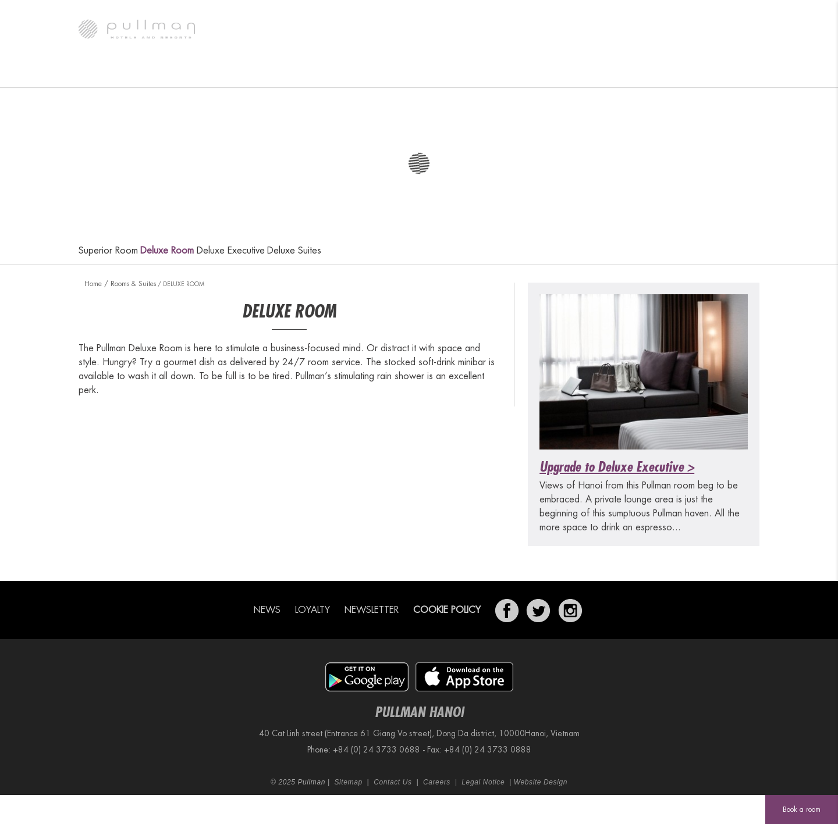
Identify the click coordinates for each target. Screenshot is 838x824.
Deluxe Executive (231, 250)
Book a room (802, 809)
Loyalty (312, 610)
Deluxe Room (167, 250)
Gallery (169, 72)
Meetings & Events (422, 72)
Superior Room (108, 250)
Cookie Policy (447, 610)
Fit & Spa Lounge (593, 72)
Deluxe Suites (294, 250)
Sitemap (348, 782)
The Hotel (110, 72)
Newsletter (371, 610)
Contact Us (392, 782)
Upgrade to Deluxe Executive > (616, 467)
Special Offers (509, 72)
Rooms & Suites (240, 72)
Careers (436, 782)
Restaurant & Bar (328, 72)
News (266, 610)
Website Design (540, 782)
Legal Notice (483, 782)
